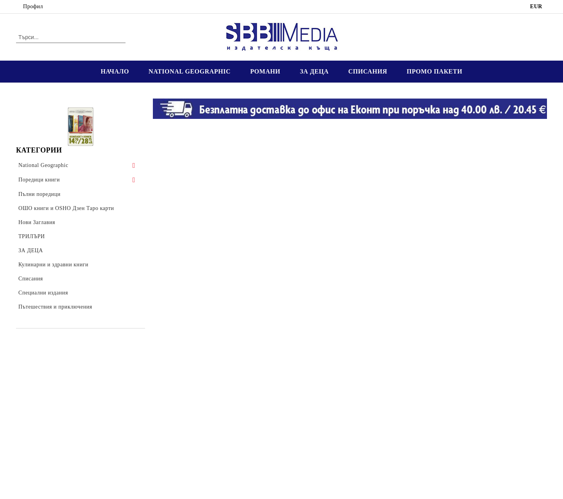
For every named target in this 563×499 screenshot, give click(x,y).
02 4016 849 (80, 6)
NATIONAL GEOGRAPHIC (190, 71)
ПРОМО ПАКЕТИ (434, 71)
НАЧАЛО (114, 71)
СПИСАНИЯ (367, 71)
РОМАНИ (265, 71)
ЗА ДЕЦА (314, 71)
